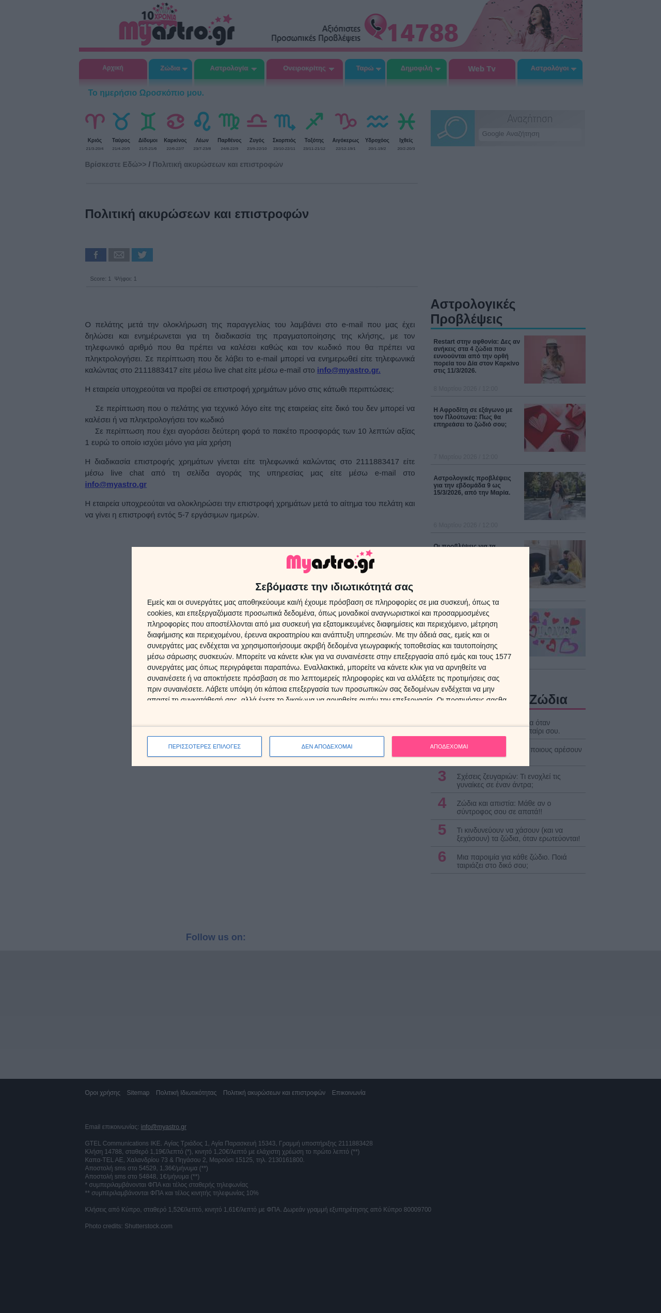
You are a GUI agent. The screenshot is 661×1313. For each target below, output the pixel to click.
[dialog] (330, 657)
